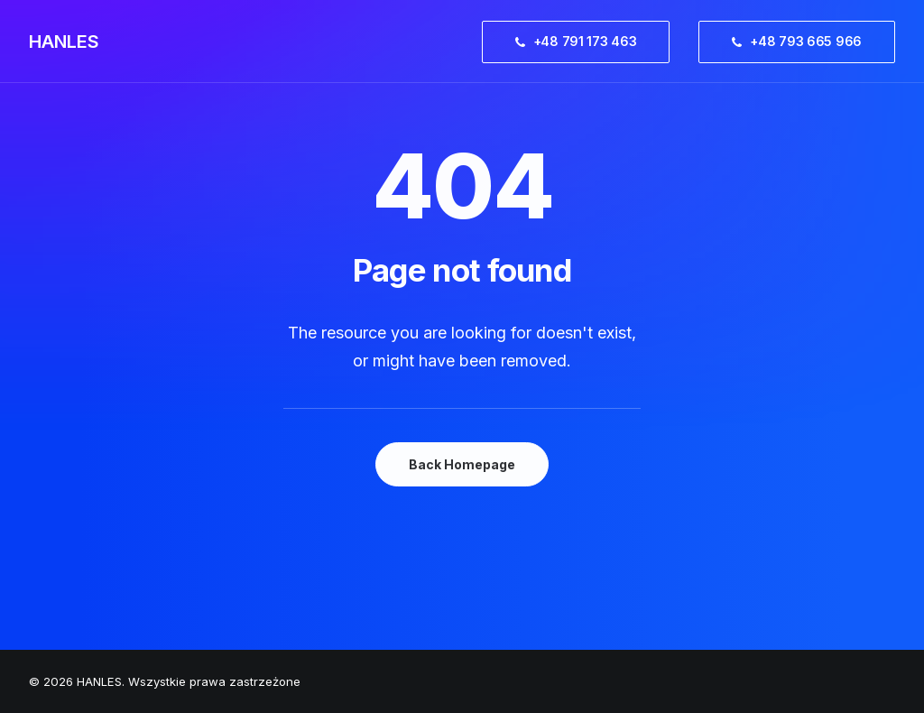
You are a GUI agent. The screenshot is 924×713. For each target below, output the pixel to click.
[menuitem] (582, 41)
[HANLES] (64, 41)
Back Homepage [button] (462, 464)
